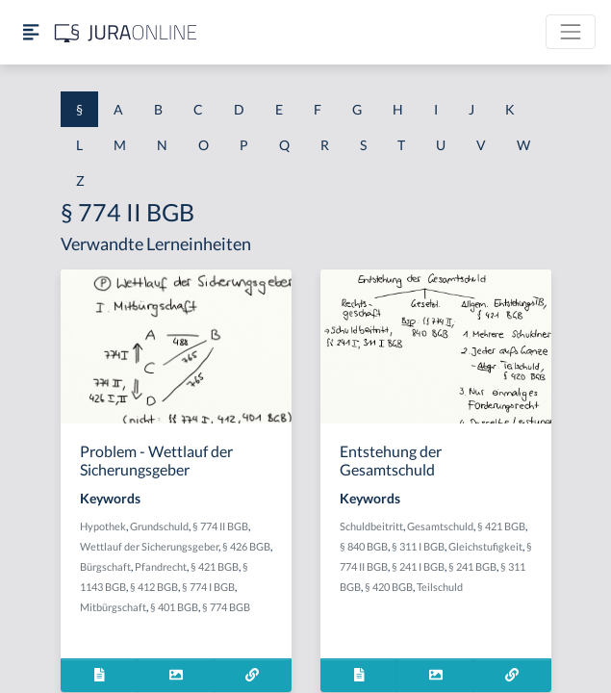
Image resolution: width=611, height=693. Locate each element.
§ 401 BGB (174, 607)
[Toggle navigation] (571, 31)
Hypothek (103, 526)
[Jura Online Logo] (126, 32)
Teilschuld (440, 586)
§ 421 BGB (215, 566)
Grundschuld (159, 526)
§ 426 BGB (246, 546)
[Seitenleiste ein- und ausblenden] (30, 32)
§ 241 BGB (472, 566)
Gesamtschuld (440, 526)
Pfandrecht (161, 566)
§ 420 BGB (389, 586)
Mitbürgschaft (113, 607)
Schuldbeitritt (371, 526)
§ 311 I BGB (418, 546)
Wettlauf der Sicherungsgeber (149, 546)
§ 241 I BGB (418, 566)
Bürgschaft (105, 566)
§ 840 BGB (364, 546)
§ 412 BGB (154, 586)
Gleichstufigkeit (485, 546)
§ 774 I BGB (208, 586)
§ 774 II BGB (220, 526)
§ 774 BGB (226, 607)
